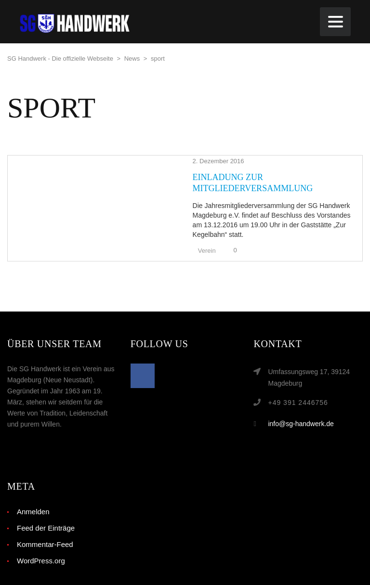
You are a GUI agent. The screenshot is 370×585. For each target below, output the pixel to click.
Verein (158, 229)
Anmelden (33, 490)
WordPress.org (41, 539)
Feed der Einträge (46, 506)
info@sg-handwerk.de (300, 402)
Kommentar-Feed (45, 523)
